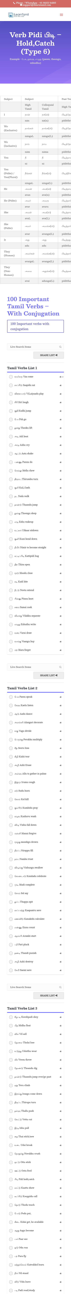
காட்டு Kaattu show (21, 1188)
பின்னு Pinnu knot (21, 599)
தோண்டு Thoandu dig (23, 1068)
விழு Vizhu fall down (23, 825)
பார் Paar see (18, 1239)
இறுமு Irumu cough (22, 782)
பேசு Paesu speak (20, 697)
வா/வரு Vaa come (21, 376)
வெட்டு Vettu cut (20, 1119)
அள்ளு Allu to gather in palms (27, 774)
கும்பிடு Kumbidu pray (23, 808)
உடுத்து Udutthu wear (23, 1051)
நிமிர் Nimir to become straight (27, 547)
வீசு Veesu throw (20, 1060)
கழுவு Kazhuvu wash (22, 816)
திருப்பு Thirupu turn (22, 1102)
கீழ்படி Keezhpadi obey (23, 1017)
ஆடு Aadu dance (20, 714)
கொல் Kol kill (19, 799)
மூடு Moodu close (21, 573)
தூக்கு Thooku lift (20, 428)
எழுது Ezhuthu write (22, 624)
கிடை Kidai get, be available (26, 1222)
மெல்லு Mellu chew (22, 470)
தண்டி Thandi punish (22, 953)
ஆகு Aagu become (21, 1230)
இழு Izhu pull (19, 1128)
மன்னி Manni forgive (22, 833)
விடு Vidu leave (20, 1282)
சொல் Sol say (18, 893)
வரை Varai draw (20, 633)
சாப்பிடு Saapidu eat (22, 385)
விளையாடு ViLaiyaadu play (26, 394)
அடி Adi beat (18, 436)
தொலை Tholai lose (22, 1042)
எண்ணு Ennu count (22, 927)
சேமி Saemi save (20, 970)
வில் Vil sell (18, 1034)
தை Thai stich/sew (21, 1136)
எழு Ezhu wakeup (21, 522)
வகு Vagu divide (20, 731)
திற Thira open (19, 564)
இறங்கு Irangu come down (25, 1094)
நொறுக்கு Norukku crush (24, 1154)
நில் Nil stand (18, 1273)
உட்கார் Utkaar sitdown (23, 530)
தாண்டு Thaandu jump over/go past (30, 1077)
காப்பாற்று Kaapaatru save (25, 910)
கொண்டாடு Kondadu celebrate (27, 876)
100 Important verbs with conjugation (29, 326)
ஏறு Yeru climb (19, 1085)
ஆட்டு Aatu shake (21, 453)
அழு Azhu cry (19, 445)
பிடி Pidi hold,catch (21, 1179)
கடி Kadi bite (18, 582)
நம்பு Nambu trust (21, 859)
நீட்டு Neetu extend (21, 590)
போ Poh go (17, 419)
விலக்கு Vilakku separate (24, 616)
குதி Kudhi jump (20, 411)
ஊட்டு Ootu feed (20, 1171)
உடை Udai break (20, 1145)
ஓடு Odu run (18, 1247)
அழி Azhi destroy (21, 961)
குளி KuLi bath (19, 488)
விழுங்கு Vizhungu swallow (26, 868)
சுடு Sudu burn (19, 791)
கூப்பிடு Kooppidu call (23, 1196)
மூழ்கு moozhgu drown (23, 842)
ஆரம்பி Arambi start (22, 936)
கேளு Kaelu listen (21, 705)
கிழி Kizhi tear (19, 756)
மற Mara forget (20, 650)
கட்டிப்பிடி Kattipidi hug (24, 556)
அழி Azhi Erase (20, 765)
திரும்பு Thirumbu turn (23, 479)
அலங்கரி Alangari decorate (26, 722)
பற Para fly (17, 1256)
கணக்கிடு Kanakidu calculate (26, 919)
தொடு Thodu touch (22, 1205)
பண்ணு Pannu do (20, 462)
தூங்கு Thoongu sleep (22, 513)
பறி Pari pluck (19, 944)
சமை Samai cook (20, 607)
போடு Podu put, (20, 1213)
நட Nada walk (19, 496)
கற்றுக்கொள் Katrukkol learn (26, 1265)
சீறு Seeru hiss (19, 748)
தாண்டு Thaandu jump (23, 505)
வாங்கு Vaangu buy (22, 641)
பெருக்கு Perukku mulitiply (25, 739)
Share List (48, 355)
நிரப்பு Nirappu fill (21, 850)
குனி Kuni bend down (23, 539)
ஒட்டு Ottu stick (20, 1162)
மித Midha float (20, 1025)
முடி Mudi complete (22, 885)
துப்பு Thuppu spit (21, 902)
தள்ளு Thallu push (21, 1111)
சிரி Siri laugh (19, 402)
